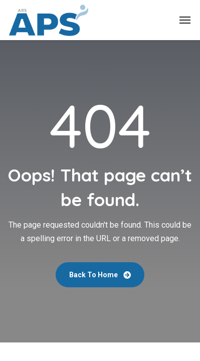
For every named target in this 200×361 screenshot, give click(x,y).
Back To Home (100, 275)
